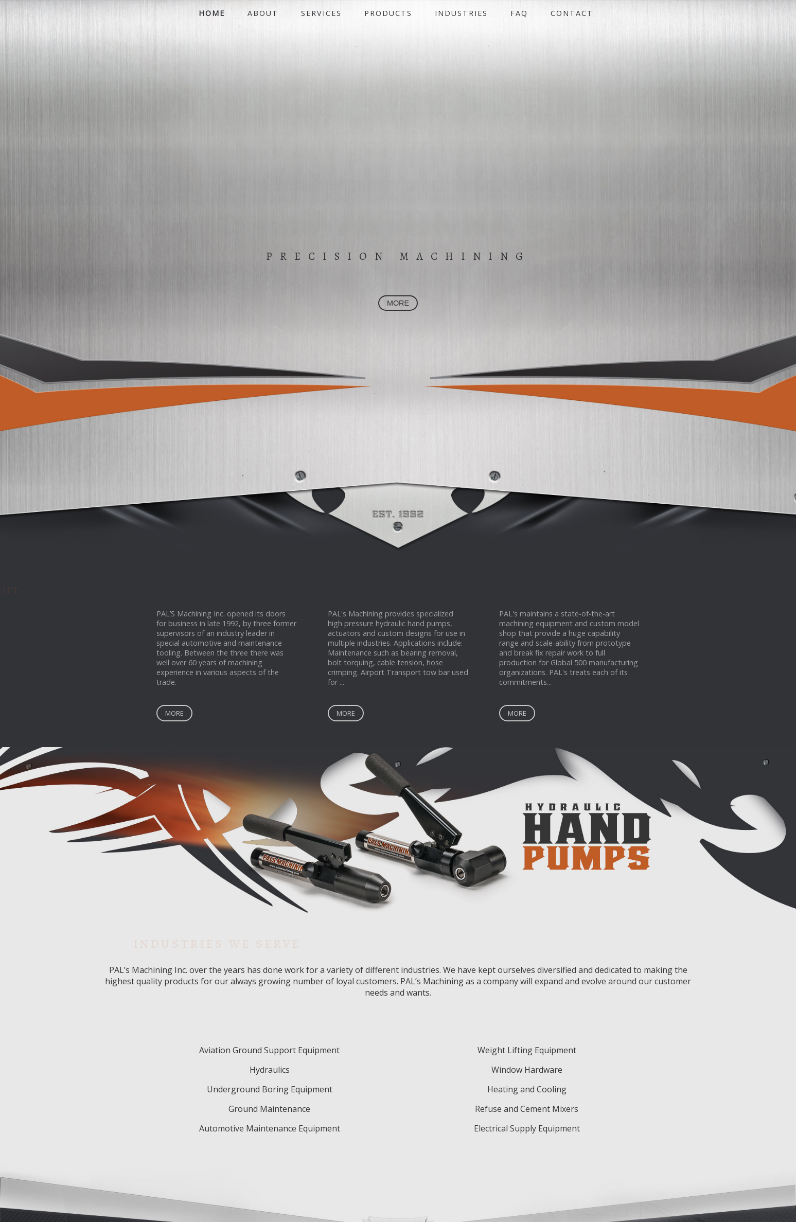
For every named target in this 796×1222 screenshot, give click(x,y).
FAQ (519, 13)
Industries (461, 13)
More (174, 714)
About (262, 13)
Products (388, 13)
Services (321, 13)
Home (212, 13)
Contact (572, 13)
